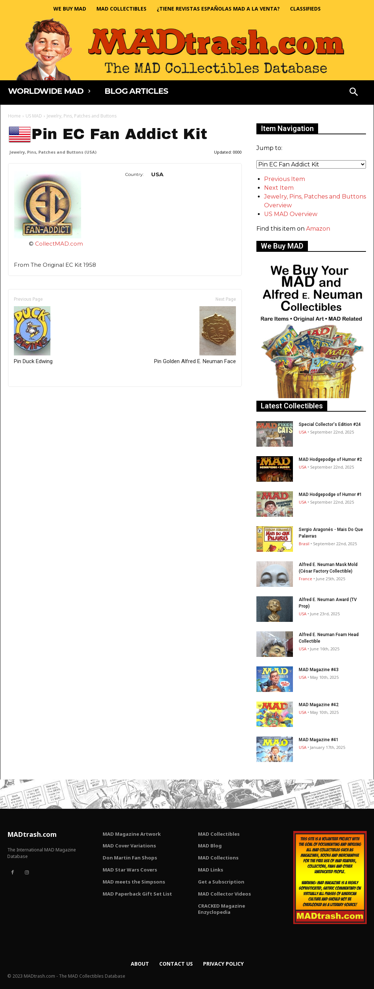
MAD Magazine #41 (319, 739)
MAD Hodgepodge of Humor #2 (330, 459)
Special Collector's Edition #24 (330, 424)
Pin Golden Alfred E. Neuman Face (195, 335)
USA (302, 432)
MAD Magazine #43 (319, 669)
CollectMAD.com (59, 243)
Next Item (279, 187)
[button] (353, 92)
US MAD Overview (290, 214)
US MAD (34, 116)
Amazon (318, 228)
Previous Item (284, 179)
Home (14, 116)
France (305, 578)
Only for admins (33, 399)
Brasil (304, 543)
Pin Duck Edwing (33, 335)
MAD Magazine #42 (319, 704)
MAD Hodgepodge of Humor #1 (330, 494)
